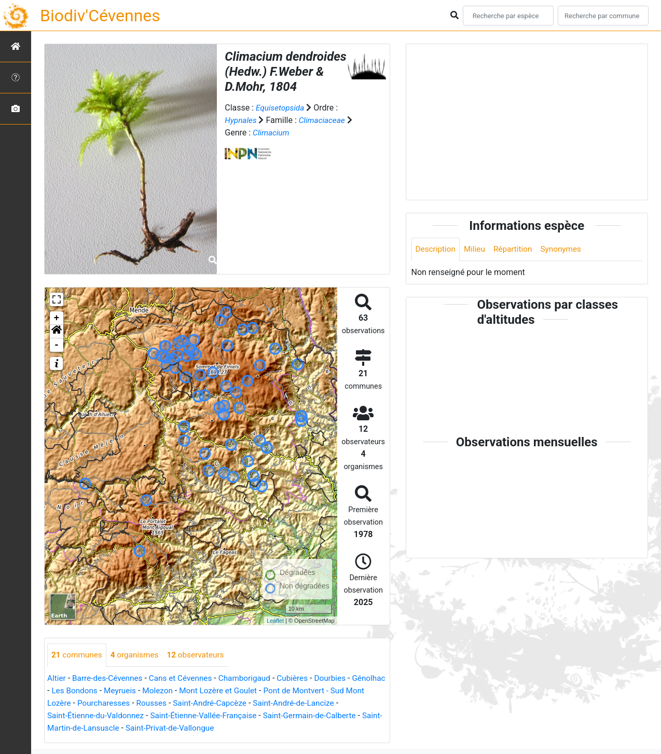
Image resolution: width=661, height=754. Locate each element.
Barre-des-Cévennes (110, 678)
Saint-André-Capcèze (253, 703)
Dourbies (341, 678)
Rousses (193, 703)
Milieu (477, 249)
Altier (56, 678)
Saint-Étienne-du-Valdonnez (102, 716)
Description (437, 249)
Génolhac (64, 691)
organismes (138, 655)
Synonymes (566, 249)
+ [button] (57, 318)
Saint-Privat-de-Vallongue (196, 728)
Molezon (199, 691)
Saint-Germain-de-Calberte (325, 716)
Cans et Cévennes (186, 678)
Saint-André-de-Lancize (341, 703)
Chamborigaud (252, 678)
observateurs (201, 655)
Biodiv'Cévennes (100, 15)
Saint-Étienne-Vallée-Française (215, 716)
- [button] (57, 345)
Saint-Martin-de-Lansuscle (95, 728)
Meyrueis (159, 691)
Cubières (302, 678)
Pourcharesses (143, 703)
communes (77, 655)
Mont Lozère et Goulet (261, 691)
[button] (56, 331)
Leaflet (275, 621)
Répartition (516, 249)
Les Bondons (112, 691)
